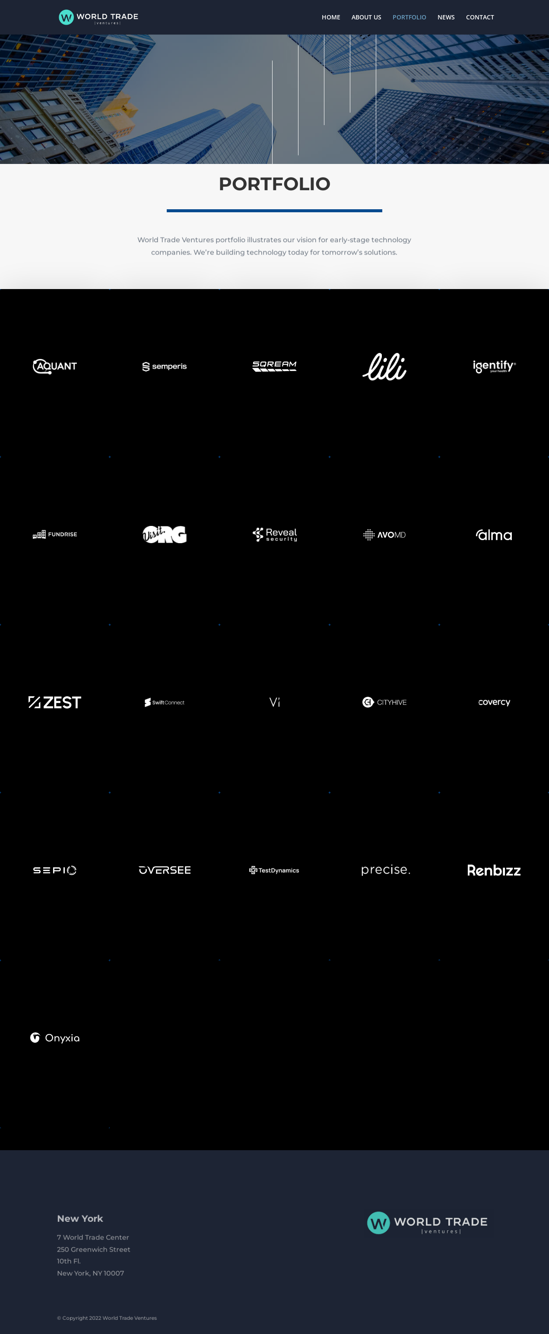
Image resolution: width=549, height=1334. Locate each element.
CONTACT (480, 17)
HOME (331, 17)
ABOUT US (366, 17)
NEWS (446, 17)
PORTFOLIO (409, 17)
